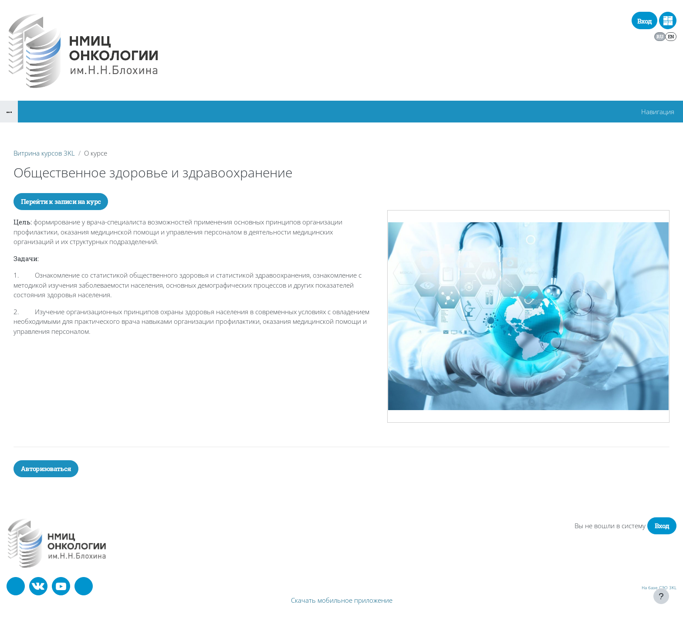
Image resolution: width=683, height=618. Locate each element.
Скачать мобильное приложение (341, 600)
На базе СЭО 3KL (659, 587)
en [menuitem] (671, 36)
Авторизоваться (46, 468)
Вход (644, 21)
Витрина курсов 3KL (44, 153)
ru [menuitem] (659, 36)
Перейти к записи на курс (61, 201)
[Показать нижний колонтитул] (661, 596)
